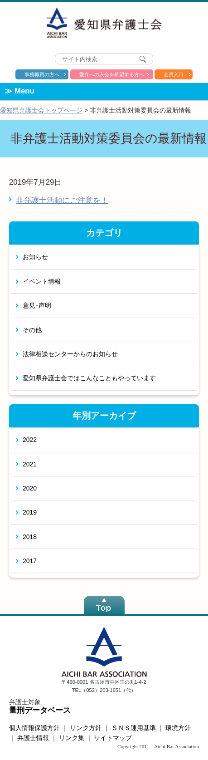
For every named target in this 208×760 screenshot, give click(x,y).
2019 (30, 512)
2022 (30, 439)
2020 (30, 488)
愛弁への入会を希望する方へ (111, 74)
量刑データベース (40, 710)
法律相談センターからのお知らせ (70, 354)
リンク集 (71, 737)
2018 (30, 536)
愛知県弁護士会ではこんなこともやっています (89, 378)
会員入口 (174, 74)
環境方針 (178, 727)
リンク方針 (86, 727)
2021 (30, 464)
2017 (30, 560)
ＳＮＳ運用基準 (133, 727)
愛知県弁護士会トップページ (41, 110)
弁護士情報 (33, 737)
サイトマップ (113, 737)
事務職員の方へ (41, 74)
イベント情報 (42, 281)
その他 (32, 329)
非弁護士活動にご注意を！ (62, 200)
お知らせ (35, 256)
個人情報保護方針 (34, 727)
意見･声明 (37, 305)
